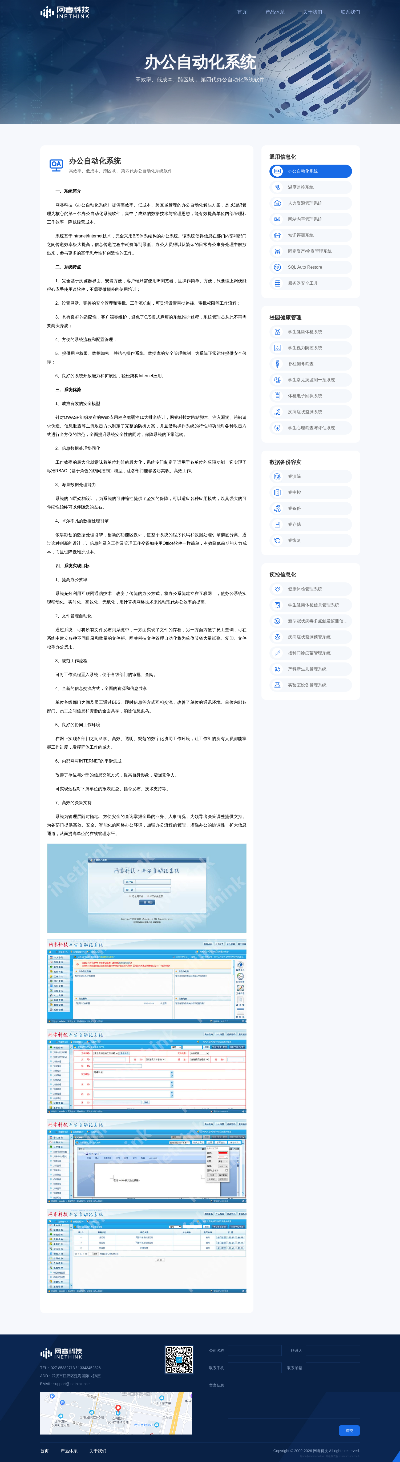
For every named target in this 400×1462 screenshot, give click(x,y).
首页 (242, 12)
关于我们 (312, 12)
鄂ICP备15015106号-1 (312, 1456)
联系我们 (350, 12)
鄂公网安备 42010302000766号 (343, 1456)
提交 (349, 1430)
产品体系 (275, 12)
